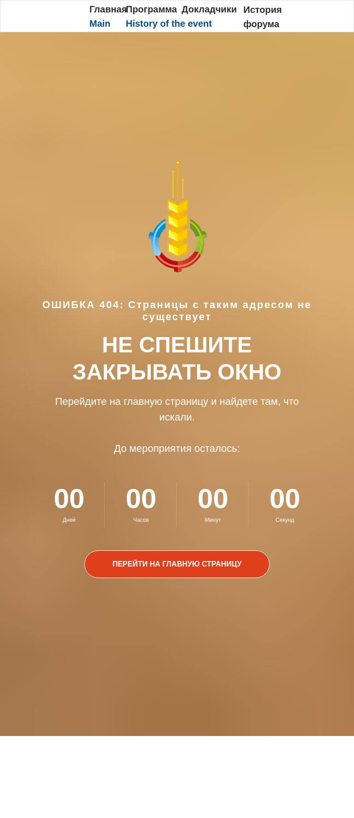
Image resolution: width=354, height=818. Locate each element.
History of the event (169, 23)
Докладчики (209, 9)
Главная (108, 9)
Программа (151, 9)
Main (100, 23)
